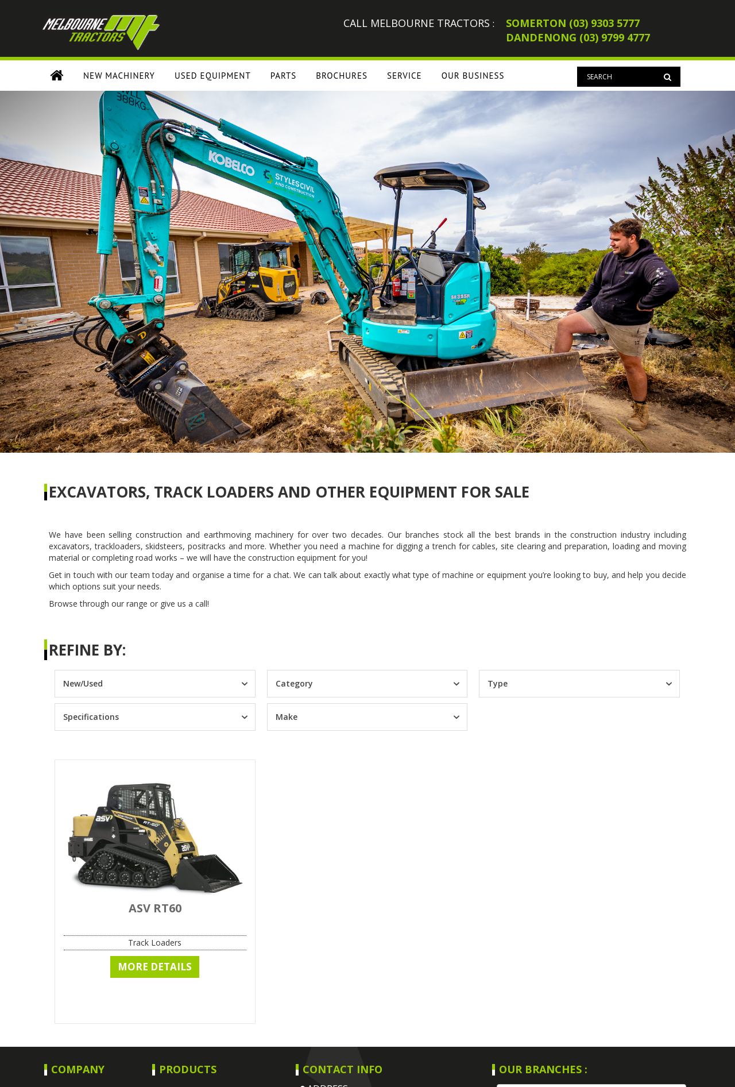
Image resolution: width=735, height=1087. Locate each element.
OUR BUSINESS (473, 75)
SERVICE (404, 75)
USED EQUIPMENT (213, 75)
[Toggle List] (244, 683)
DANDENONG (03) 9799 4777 (578, 37)
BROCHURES (342, 75)
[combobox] (144, 683)
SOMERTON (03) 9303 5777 (573, 23)
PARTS (283, 75)
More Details (155, 966)
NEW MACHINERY (119, 75)
